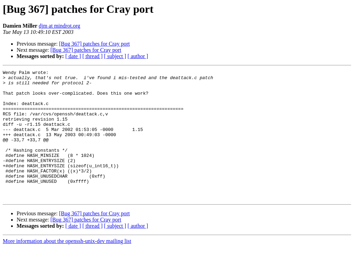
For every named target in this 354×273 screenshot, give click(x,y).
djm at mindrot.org (59, 26)
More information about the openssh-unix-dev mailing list (67, 267)
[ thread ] (92, 56)
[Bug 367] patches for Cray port (94, 44)
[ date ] (73, 56)
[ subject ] (115, 56)
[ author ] (138, 56)
